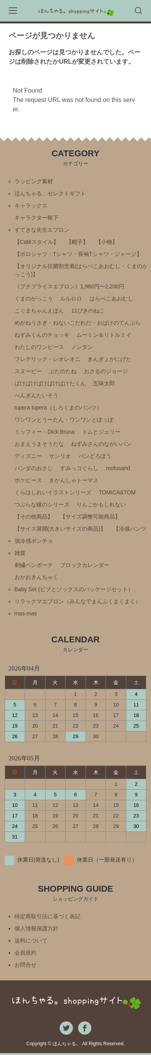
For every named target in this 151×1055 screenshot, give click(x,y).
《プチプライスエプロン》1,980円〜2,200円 (69, 286)
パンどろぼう (94, 456)
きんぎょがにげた (109, 359)
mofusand (118, 468)
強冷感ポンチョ (34, 541)
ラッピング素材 (34, 181)
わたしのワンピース (39, 347)
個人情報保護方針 (36, 928)
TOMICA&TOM (116, 492)
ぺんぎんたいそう (36, 395)
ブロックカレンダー (84, 565)
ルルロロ (71, 298)
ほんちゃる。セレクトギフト (50, 193)
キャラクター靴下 (36, 218)
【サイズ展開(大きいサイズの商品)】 (60, 529)
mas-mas (26, 613)
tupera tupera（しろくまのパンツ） (58, 407)
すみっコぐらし (79, 468)
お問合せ (25, 965)
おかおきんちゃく (36, 577)
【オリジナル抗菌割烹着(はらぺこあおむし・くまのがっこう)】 (81, 270)
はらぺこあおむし (111, 298)
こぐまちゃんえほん (39, 311)
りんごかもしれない (101, 504)
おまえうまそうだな (39, 444)
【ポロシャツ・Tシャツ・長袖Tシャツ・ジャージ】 (78, 254)
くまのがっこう (34, 298)
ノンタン (82, 347)
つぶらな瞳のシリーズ (42, 504)
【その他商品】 (34, 516)
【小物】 (107, 242)
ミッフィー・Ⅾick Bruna (45, 432)
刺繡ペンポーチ (34, 565)
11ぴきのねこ (88, 311)
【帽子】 (77, 242)
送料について (31, 940)
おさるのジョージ (106, 371)
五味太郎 (104, 383)
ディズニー (28, 456)
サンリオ (60, 456)
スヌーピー (28, 371)
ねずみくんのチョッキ (42, 335)
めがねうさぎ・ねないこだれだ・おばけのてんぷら (78, 323)
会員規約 (25, 953)
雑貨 (20, 553)
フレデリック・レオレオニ (47, 359)
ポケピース (28, 480)
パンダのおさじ (34, 468)
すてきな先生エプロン (42, 230)
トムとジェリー (101, 432)
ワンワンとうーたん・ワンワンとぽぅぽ (64, 420)
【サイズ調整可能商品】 (90, 516)
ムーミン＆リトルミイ (103, 335)
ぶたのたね (62, 371)
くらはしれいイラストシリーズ (53, 492)
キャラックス (31, 205)
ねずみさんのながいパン (101, 444)
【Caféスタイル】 (37, 242)
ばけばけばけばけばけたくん (50, 383)
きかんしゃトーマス (73, 480)
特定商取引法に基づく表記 (47, 916)
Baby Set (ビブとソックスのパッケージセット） (74, 589)
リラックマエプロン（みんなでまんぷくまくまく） (78, 601)
